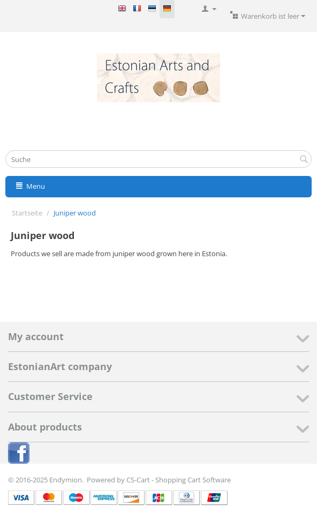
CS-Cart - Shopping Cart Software (178, 480)
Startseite (27, 213)
